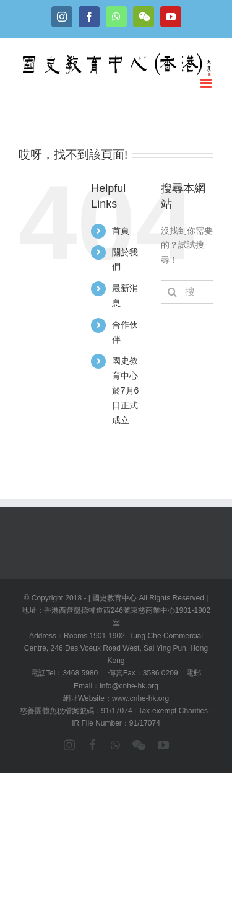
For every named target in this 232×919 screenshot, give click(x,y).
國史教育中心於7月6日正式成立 (125, 390)
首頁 (120, 230)
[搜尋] (172, 292)
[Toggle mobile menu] (206, 83)
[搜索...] (187, 292)
